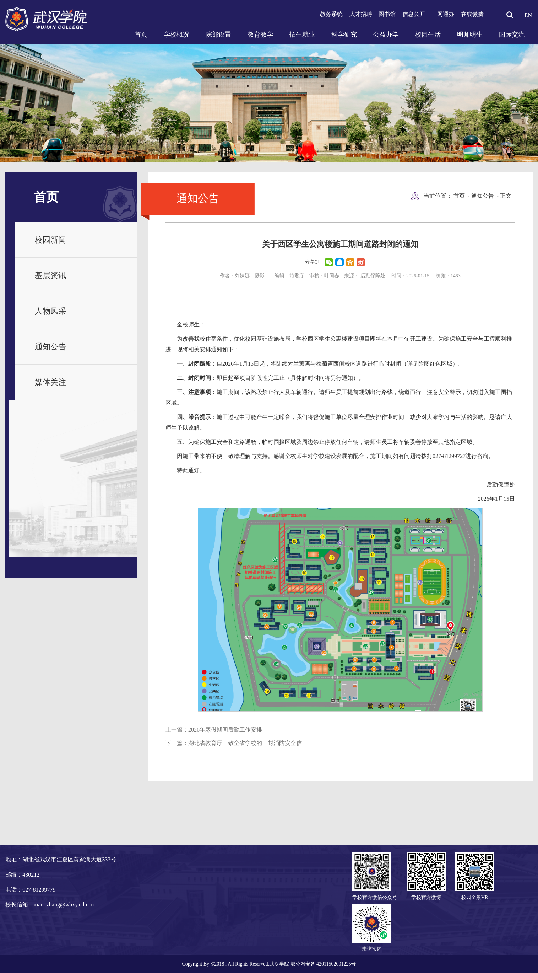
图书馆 (387, 14)
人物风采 (50, 311)
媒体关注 (50, 382)
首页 (141, 34)
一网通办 (442, 14)
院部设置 (218, 34)
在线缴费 (472, 14)
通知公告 (50, 346)
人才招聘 (360, 14)
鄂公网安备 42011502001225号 (323, 964)
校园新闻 (50, 239)
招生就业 (302, 34)
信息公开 (413, 14)
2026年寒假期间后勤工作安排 (225, 730)
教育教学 (260, 34)
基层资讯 (50, 275)
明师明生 (470, 34)
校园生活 (428, 34)
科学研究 (344, 34)
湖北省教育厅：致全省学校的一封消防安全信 (245, 743)
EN (528, 15)
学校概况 (176, 34)
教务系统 (331, 14)
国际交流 (512, 34)
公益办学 (386, 34)
